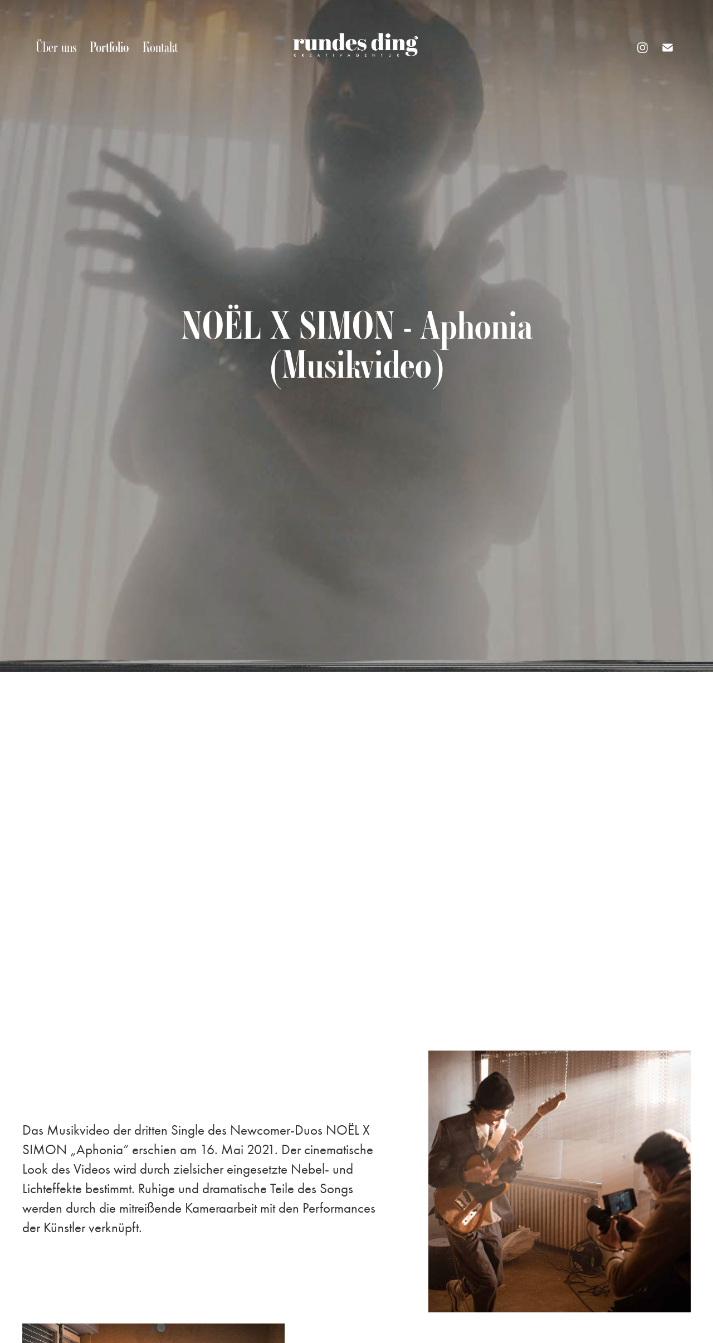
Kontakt (160, 47)
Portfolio (109, 47)
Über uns (56, 47)
